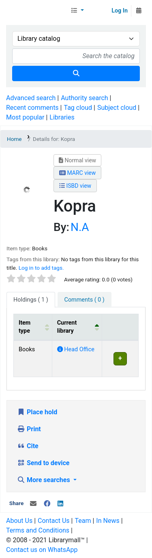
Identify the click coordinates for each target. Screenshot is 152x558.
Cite (28, 446)
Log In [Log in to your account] (119, 10)
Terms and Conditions (37, 530)
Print (29, 429)
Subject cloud (116, 107)
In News (107, 520)
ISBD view (75, 186)
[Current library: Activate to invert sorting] (77, 327)
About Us (19, 520)
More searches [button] (44, 480)
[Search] (76, 73)
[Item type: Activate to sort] (33, 327)
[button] (77, 11)
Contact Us (54, 520)
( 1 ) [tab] (30, 299)
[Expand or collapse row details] (120, 359)
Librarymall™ (36, 11)
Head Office (75, 349)
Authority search (84, 98)
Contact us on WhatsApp (41, 550)
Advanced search (31, 98)
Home (14, 139)
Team (83, 520)
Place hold (37, 412)
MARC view (77, 173)
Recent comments (32, 107)
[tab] (84, 300)
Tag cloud (78, 107)
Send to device (43, 463)
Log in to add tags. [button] (41, 267)
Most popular (25, 117)
